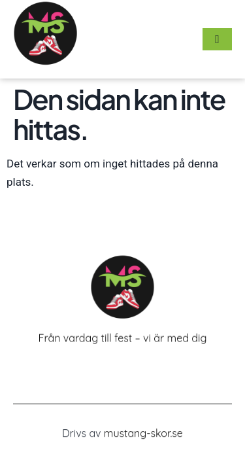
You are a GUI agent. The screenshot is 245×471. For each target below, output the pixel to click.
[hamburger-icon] (217, 39)
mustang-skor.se (143, 433)
